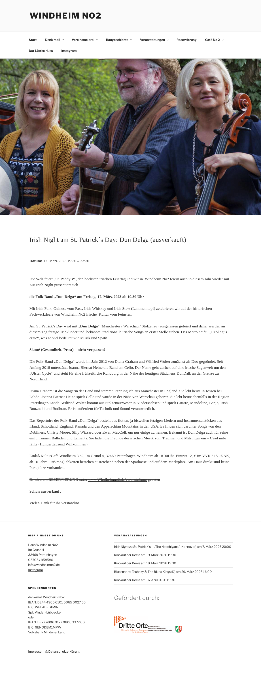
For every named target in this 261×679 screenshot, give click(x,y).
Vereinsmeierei (85, 40)
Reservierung (186, 40)
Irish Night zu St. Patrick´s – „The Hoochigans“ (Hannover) (155, 546)
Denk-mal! (54, 40)
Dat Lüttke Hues (41, 51)
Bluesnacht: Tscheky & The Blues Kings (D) (144, 572)
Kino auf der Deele (127, 555)
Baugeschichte (119, 40)
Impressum (36, 651)
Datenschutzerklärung (64, 651)
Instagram (69, 51)
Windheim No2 (66, 16)
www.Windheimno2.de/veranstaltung (117, 479)
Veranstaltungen (154, 40)
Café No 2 (214, 40)
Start (33, 40)
